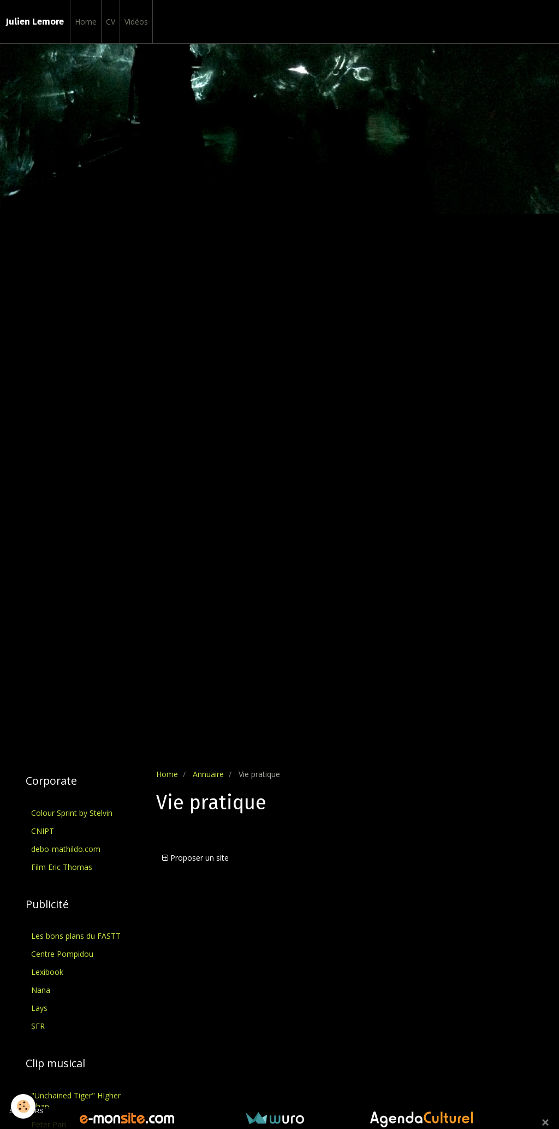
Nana (40, 990)
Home (86, 21)
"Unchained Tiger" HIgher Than (76, 1101)
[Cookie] (23, 1106)
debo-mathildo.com (65, 849)
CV (110, 21)
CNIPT (42, 831)
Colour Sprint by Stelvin (71, 813)
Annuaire (208, 774)
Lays (39, 1008)
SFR (38, 1026)
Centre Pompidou (62, 954)
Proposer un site (195, 857)
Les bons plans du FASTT (76, 936)
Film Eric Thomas (61, 867)
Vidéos (136, 21)
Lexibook (47, 972)
